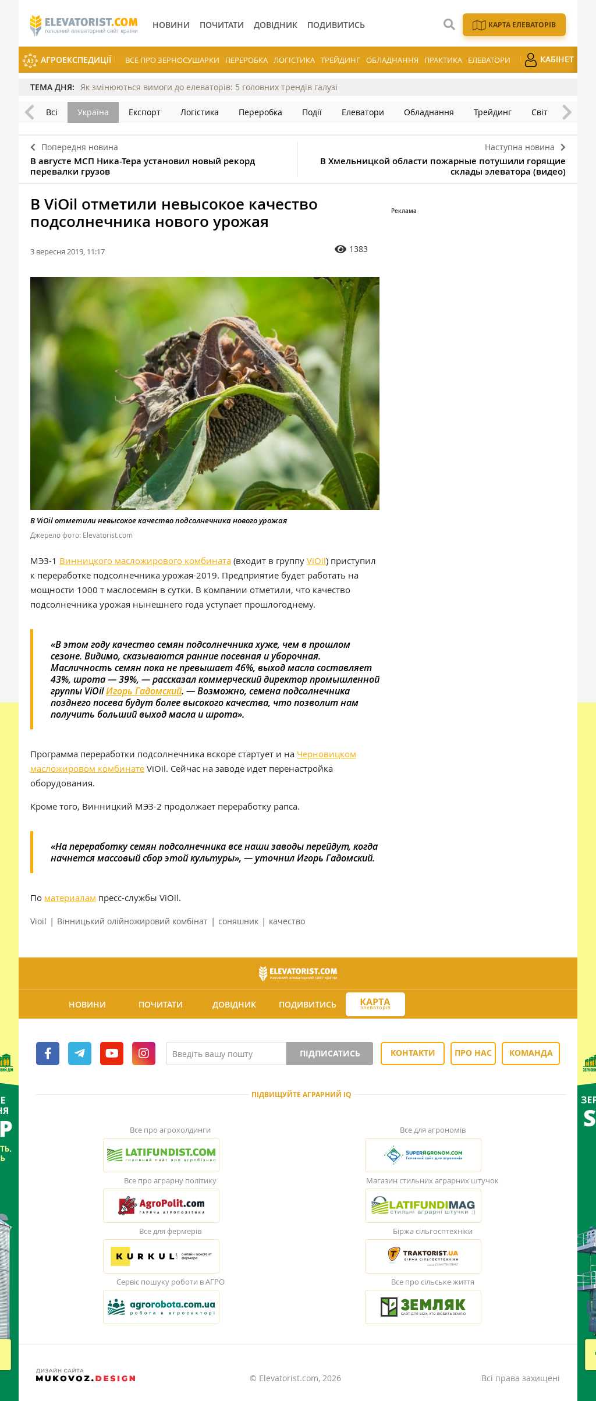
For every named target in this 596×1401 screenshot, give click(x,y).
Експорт (145, 112)
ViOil (316, 560)
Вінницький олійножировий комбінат (132, 921)
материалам (70, 897)
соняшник (238, 921)
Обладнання (392, 60)
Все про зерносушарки (172, 60)
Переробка (246, 60)
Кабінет (549, 60)
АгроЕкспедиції (66, 61)
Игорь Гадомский (144, 690)
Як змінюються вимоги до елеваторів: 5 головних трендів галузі (209, 87)
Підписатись (330, 1053)
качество (287, 921)
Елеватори (489, 60)
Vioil (38, 921)
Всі (52, 112)
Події (312, 112)
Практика (443, 60)
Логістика (294, 60)
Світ (539, 112)
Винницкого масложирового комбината (145, 560)
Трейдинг (340, 60)
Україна (93, 112)
